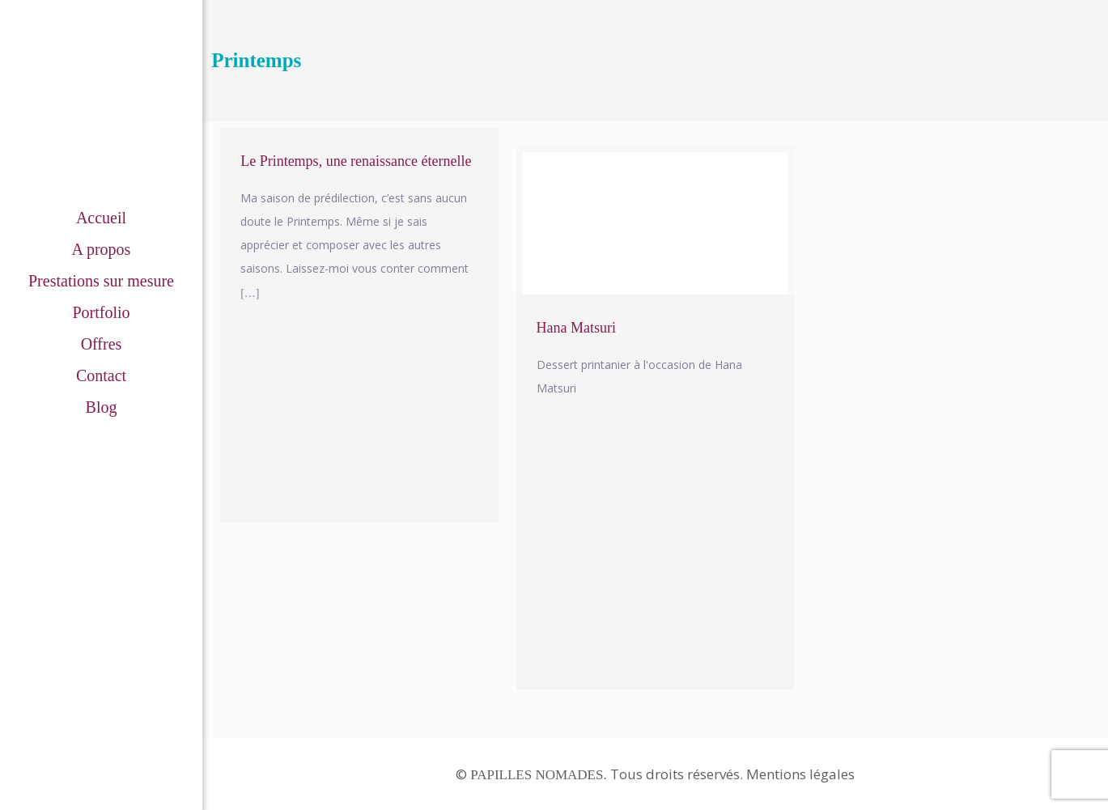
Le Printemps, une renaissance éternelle (355, 161)
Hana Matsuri (576, 328)
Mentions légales (800, 774)
